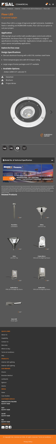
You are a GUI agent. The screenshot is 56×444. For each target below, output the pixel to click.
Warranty (4, 345)
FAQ (2, 356)
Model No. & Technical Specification (17, 160)
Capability (4, 338)
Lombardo (4, 379)
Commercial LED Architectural (32, 9)
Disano (3, 372)
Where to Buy (5, 349)
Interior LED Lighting (8, 362)
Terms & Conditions (7, 352)
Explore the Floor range (10, 48)
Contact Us (4, 342)
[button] (51, 111)
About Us (4, 335)
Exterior (17, 9)
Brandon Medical (7, 375)
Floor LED (47, 9)
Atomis (3, 386)
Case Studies (5, 396)
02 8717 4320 (5, 422)
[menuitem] (4, 8)
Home (3, 9)
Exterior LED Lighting (8, 365)
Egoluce (3, 382)
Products (10, 9)
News (3, 392)
